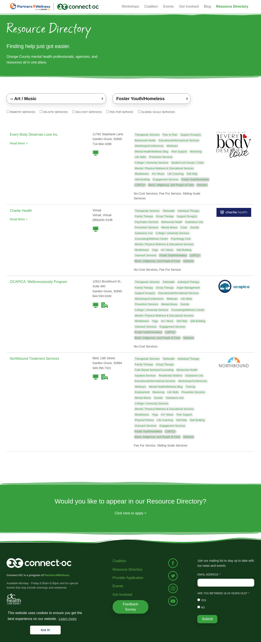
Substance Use (194, 222)
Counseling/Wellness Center (151, 238)
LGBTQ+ (140, 185)
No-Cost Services (87, 112)
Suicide (194, 227)
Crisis (183, 227)
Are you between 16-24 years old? (222, 593)
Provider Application (128, 578)
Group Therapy (165, 216)
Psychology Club (181, 238)
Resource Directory (128, 569)
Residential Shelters (170, 375)
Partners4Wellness (57, 575)
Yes (201, 600)
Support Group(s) (190, 134)
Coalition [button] (151, 6)
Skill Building (142, 179)
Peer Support (179, 151)
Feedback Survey (130, 606)
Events (118, 586)
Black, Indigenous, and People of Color (171, 185)
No (201, 607)
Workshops (130, 6)
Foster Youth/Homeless (195, 179)
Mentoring (196, 151)
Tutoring (190, 386)
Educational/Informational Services (179, 140)
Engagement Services (165, 179)
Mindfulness (142, 173)
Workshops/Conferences (149, 145)
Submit (207, 619)
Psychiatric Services (146, 222)
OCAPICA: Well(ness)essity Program (38, 282)
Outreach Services (145, 255)
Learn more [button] (68, 619)
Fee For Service (119, 112)
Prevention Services (160, 157)
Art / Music (158, 173)
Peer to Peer (170, 134)
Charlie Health (21, 210)
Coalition (119, 561)
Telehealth (169, 210)
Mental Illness (169, 227)
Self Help (192, 173)
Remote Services (21, 112)
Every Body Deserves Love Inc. (34, 134)
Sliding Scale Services (156, 112)
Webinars (172, 145)
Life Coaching (176, 173)
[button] (232, 6)
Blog (207, 6)
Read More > (18, 143)
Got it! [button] (45, 630)
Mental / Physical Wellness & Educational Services (164, 168)
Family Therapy (144, 216)
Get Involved (189, 6)
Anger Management (188, 287)
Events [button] (168, 6)
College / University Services (151, 162)
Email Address (207, 574)
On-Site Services (54, 112)
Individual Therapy (188, 210)
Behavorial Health (145, 140)
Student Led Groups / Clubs (187, 162)
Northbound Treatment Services (34, 358)
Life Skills (140, 157)
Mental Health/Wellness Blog (151, 151)
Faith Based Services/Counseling (154, 370)
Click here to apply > (130, 513)
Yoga (155, 250)
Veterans (202, 185)
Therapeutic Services (147, 134)
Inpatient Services (145, 375)
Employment (142, 392)
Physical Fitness (144, 420)
